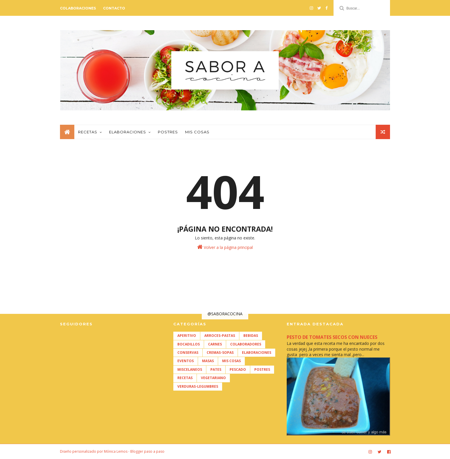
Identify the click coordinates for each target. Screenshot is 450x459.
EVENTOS (185, 360)
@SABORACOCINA (225, 313)
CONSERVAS (187, 352)
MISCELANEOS (189, 369)
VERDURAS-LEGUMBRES (197, 386)
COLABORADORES (245, 344)
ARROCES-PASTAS (219, 335)
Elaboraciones (127, 132)
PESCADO (238, 369)
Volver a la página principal (225, 247)
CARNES (215, 344)
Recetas (87, 132)
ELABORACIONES (256, 352)
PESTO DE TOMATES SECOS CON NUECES (332, 337)
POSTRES (262, 369)
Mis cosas (197, 132)
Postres (168, 132)
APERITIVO (186, 335)
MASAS (208, 360)
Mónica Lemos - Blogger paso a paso (134, 451)
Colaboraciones (78, 8)
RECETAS (185, 377)
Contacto (114, 8)
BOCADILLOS (188, 344)
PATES (215, 369)
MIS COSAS (231, 360)
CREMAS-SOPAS (220, 352)
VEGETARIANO (213, 377)
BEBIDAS (250, 335)
